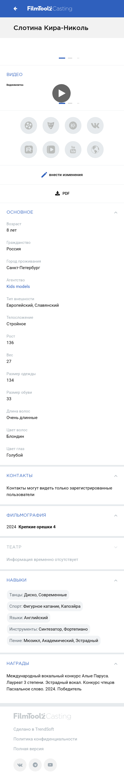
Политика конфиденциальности (45, 738)
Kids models (18, 286)
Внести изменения (62, 175)
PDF (62, 193)
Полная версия (28, 748)
